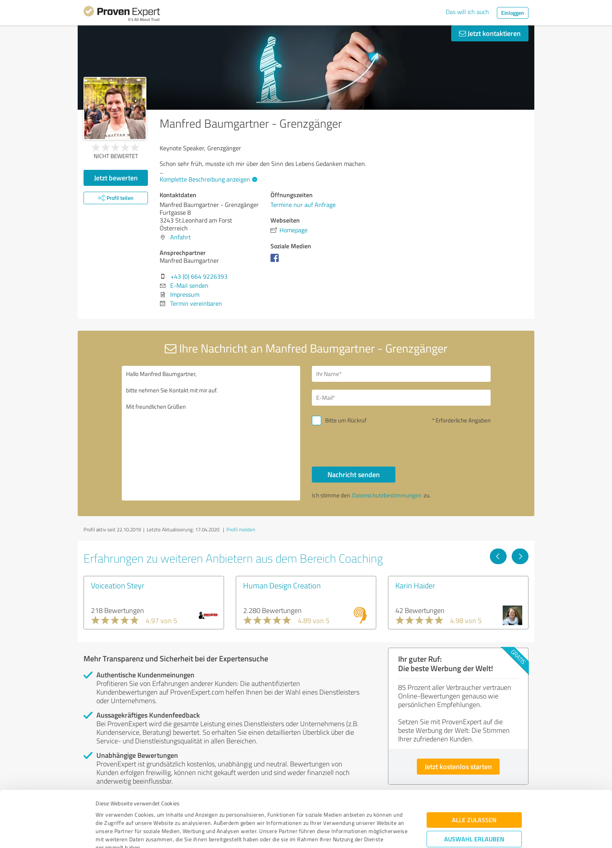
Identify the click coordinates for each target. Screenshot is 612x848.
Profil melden (240, 529)
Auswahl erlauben (474, 786)
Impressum (110, 811)
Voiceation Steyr (117, 585)
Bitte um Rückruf (345, 420)
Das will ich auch (467, 11)
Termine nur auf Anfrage (303, 204)
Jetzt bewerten (116, 178)
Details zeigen (361, 833)
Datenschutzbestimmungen (162, 811)
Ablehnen (474, 810)
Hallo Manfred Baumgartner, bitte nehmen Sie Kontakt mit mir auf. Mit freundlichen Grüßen (211, 433)
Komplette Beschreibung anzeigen (207, 179)
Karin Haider (415, 585)
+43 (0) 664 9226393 (199, 276)
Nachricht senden (353, 474)
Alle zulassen (474, 767)
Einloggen (512, 12)
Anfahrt (180, 237)
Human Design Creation (282, 585)
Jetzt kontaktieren (490, 33)
